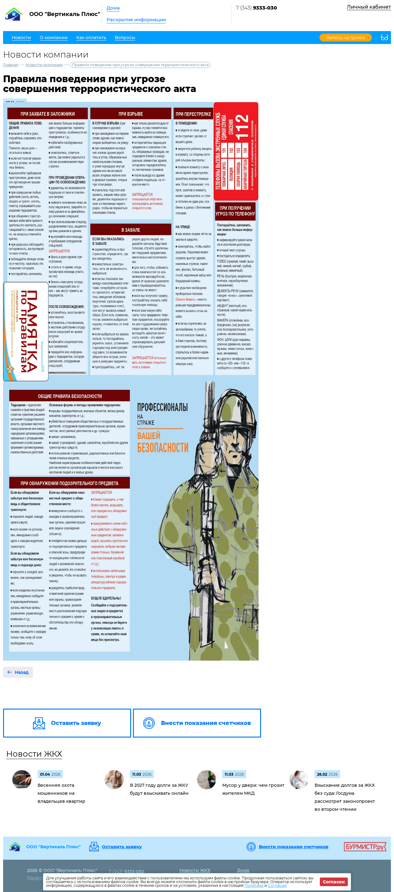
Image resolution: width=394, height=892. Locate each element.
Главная (10, 64)
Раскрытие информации (136, 19)
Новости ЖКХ (34, 754)
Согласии (277, 885)
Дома (113, 8)
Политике (253, 885)
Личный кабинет (369, 7)
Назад (22, 672)
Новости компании (44, 64)
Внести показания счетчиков (293, 847)
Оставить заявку (122, 847)
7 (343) (256, 8)
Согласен (334, 882)
